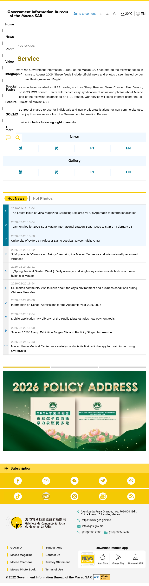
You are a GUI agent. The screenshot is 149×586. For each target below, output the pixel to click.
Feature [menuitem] (129, 24)
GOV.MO (16, 550)
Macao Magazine (21, 557)
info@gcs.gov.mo (92, 529)
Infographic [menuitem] (78, 24)
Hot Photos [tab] (43, 201)
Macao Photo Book (23, 572)
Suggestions (53, 550)
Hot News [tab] (16, 201)
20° (128, 13)
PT (92, 151)
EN (128, 151)
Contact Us (52, 557)
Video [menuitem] (58, 24)
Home (7, 49)
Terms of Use (54, 572)
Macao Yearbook (21, 565)
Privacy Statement (57, 565)
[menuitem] (25, 24)
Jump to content (85, 13)
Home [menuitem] (9, 24)
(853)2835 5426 (119, 535)
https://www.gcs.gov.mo (96, 523)
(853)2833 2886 (91, 535)
